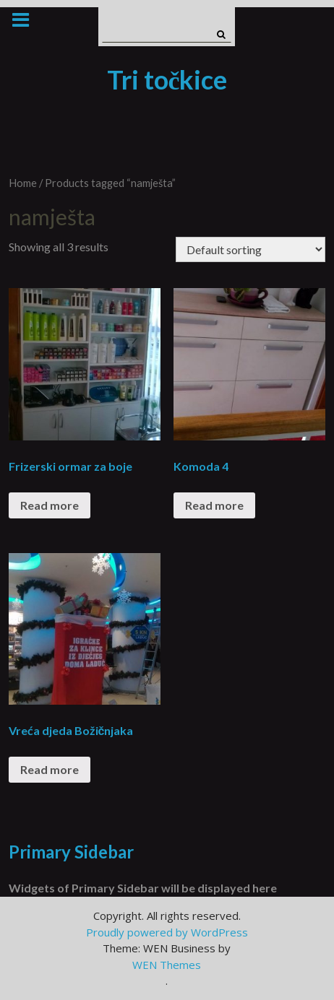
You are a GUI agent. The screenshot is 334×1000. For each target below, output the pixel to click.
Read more (49, 505)
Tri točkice (167, 79)
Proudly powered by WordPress (167, 932)
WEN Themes (166, 964)
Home (23, 182)
